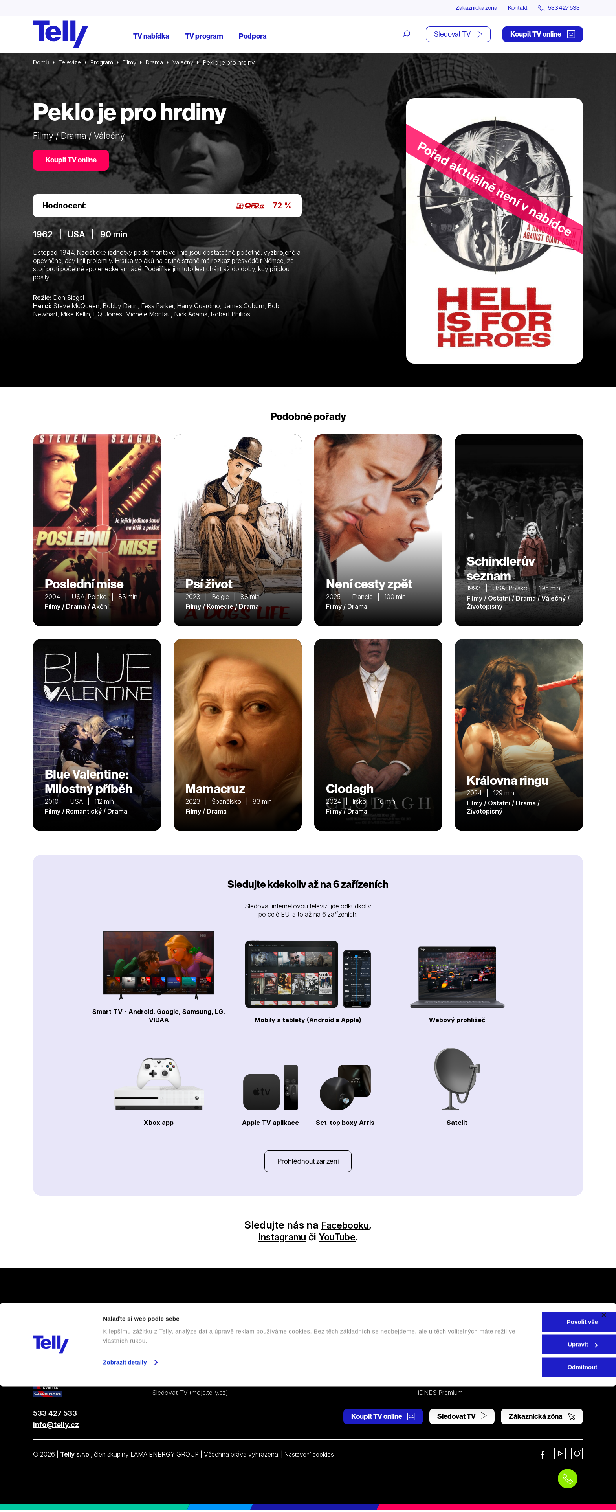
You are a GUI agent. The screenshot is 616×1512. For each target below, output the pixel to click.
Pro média (432, 1365)
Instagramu (279, 1238)
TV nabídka (151, 36)
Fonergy (430, 1380)
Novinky (430, 1351)
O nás (426, 1323)
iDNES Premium (440, 1394)
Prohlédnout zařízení (308, 1162)
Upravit (531, 1470)
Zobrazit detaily (125, 1487)
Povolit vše (530, 1447)
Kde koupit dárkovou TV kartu (194, 1351)
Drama (159, 63)
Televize (71, 63)
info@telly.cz (56, 1426)
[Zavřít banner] (604, 1440)
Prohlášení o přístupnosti (327, 1380)
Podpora (253, 36)
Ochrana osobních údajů (327, 1351)
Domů (41, 63)
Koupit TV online (542, 34)
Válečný (190, 63)
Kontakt (513, 8)
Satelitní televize (175, 1337)
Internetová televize (180, 1323)
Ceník (160, 1380)
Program (105, 63)
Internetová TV (314, 1323)
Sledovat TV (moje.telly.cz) (190, 1394)
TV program (204, 36)
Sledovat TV (458, 34)
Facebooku (345, 1226)
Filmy (133, 63)
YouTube (341, 1238)
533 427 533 (55, 1415)
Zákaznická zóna (469, 8)
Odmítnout (530, 1492)
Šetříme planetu (315, 1365)
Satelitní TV (309, 1337)
